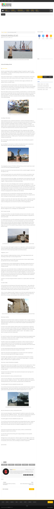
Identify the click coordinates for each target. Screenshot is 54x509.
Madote (9, 507)
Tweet (4, 464)
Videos (27, 11)
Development (21, 11)
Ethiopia (47, 87)
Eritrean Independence (41, 87)
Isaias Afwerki (40, 89)
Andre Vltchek (4, 68)
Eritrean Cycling (40, 85)
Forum (32, 11)
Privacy (48, 507)
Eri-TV (37, 11)
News (7, 11)
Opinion (13, 11)
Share (11, 464)
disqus (31, 489)
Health (50, 87)
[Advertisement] (27, 24)
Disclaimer (51, 507)
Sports (47, 89)
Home (2, 32)
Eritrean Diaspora (46, 85)
